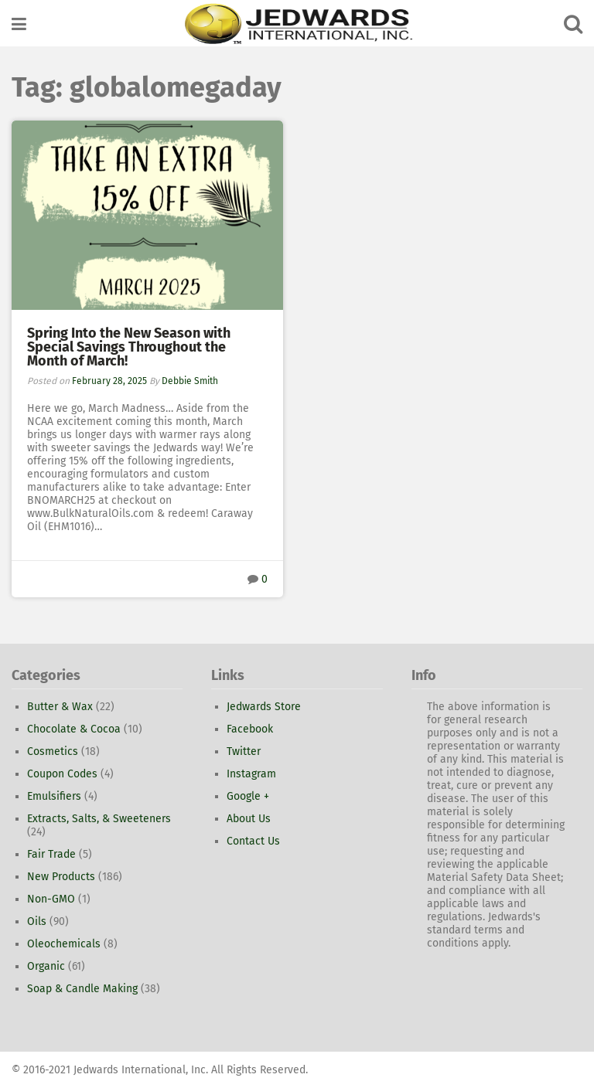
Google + (248, 796)
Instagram (251, 773)
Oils (36, 921)
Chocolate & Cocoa (74, 729)
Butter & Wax (60, 706)
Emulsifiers (54, 796)
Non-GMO (51, 899)
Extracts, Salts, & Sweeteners (99, 818)
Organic (46, 966)
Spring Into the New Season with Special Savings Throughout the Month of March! (128, 347)
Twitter (244, 751)
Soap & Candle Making (82, 988)
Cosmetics (52, 751)
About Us (249, 818)
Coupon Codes (62, 773)
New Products (61, 876)
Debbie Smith (190, 381)
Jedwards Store (264, 706)
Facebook (250, 729)
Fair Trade (51, 854)
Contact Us (253, 841)
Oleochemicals (64, 943)
